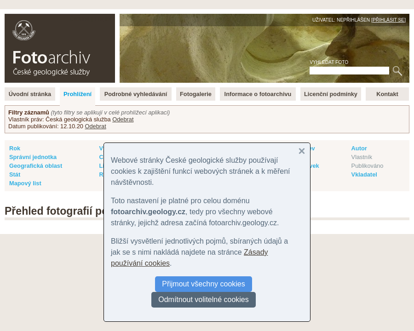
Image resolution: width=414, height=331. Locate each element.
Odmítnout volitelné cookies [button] (203, 299)
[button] (301, 151)
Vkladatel (364, 174)
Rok (14, 148)
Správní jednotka (33, 157)
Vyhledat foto (329, 62)
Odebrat (122, 119)
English (104, 18)
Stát (14, 174)
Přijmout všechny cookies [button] (203, 284)
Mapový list (25, 183)
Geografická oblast (35, 165)
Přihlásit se (388, 20)
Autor (359, 148)
